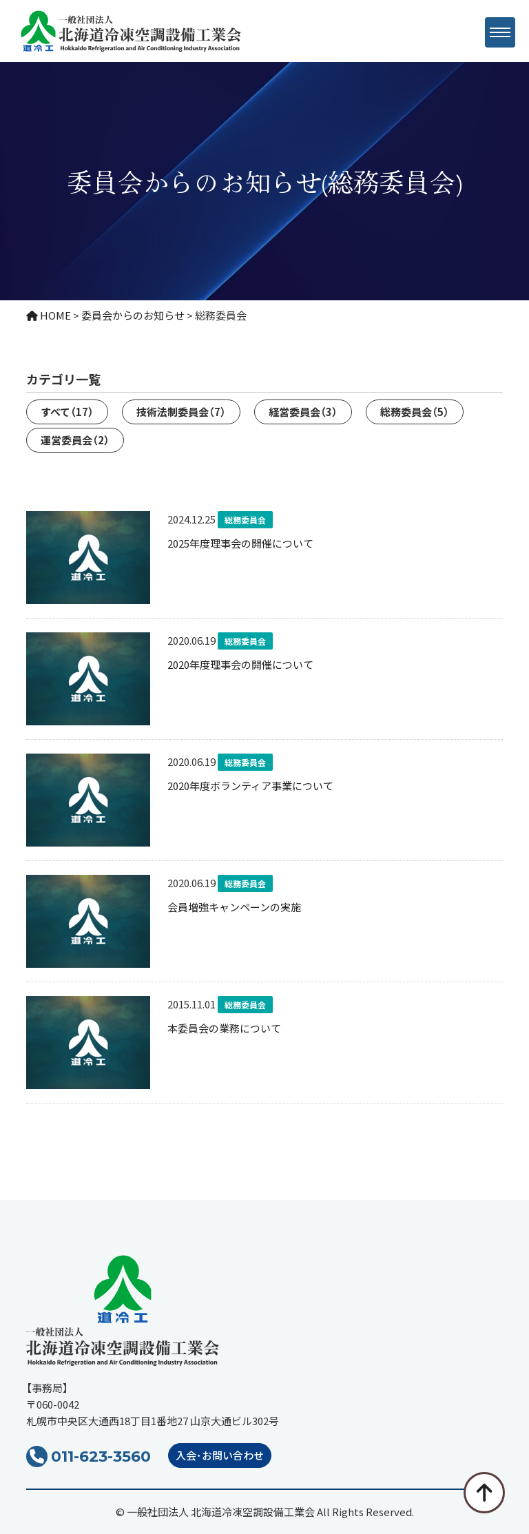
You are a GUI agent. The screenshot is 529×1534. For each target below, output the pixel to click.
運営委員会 (75, 440)
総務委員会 (414, 411)
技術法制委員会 (181, 411)
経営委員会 (303, 411)
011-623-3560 (101, 1456)
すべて (67, 411)
